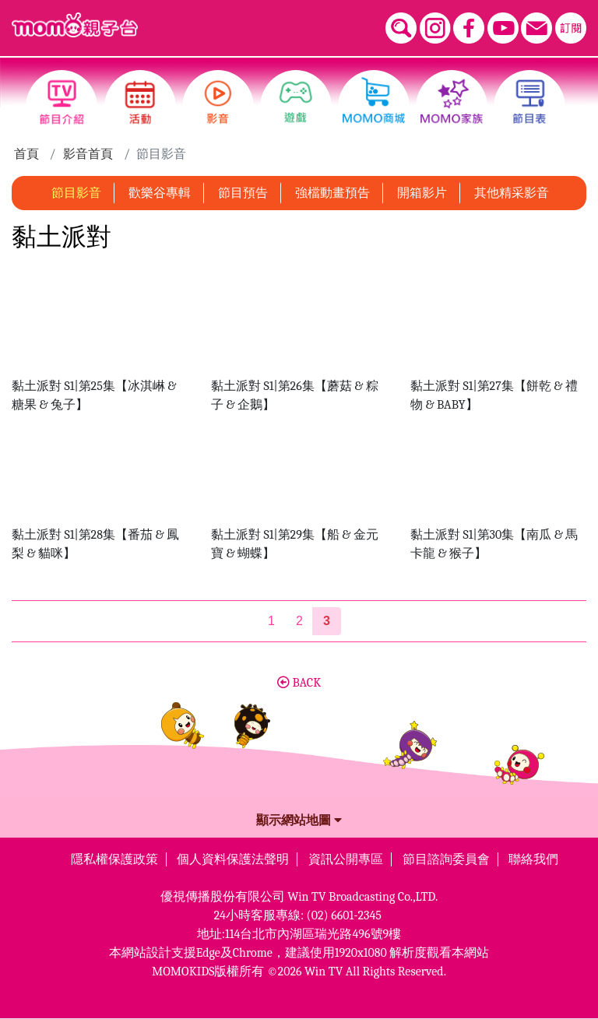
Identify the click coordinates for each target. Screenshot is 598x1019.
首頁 (26, 154)
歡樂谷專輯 (159, 193)
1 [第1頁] (271, 620)
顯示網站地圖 (299, 820)
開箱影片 (422, 193)
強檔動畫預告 (332, 193)
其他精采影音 (511, 193)
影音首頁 (88, 154)
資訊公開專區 (345, 859)
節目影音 (76, 193)
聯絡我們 (533, 859)
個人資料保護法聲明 (233, 859)
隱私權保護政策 (114, 859)
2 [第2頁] (299, 620)
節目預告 (243, 193)
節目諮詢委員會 (446, 859)
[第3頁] (326, 621)
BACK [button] (299, 683)
